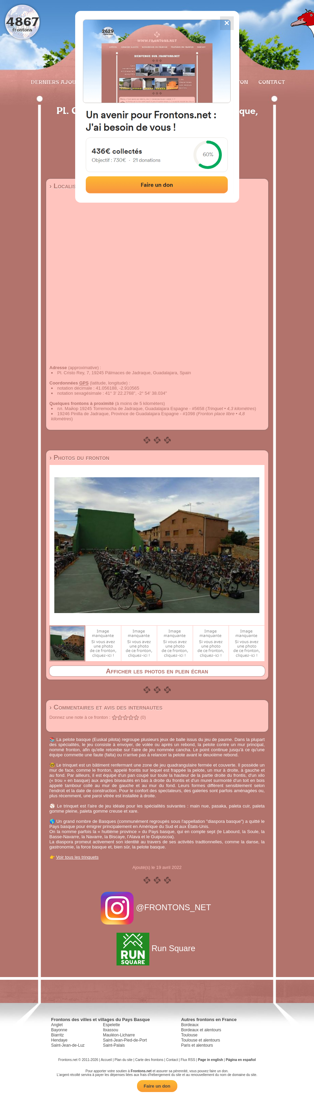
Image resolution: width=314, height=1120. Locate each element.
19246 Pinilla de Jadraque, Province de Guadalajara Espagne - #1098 (126, 413)
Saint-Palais (114, 1045)
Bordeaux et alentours (201, 1030)
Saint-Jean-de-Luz (68, 1045)
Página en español (241, 1060)
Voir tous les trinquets (77, 857)
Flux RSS (188, 1060)
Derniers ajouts (56, 81)
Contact (270, 81)
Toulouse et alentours (200, 1040)
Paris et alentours (197, 1045)
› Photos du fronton (79, 457)
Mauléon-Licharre (119, 1035)
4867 (22, 21)
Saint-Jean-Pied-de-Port (125, 1040)
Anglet (57, 1024)
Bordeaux (190, 1024)
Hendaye (59, 1040)
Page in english (210, 1060)
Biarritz (57, 1035)
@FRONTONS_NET (157, 907)
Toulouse (189, 1035)
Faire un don (157, 1086)
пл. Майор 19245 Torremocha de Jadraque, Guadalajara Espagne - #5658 (130, 408)
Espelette (111, 1024)
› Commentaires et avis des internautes (106, 707)
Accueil (106, 1060)
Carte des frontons (149, 1060)
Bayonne (59, 1030)
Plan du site (123, 1060)
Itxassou (110, 1030)
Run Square (157, 948)
